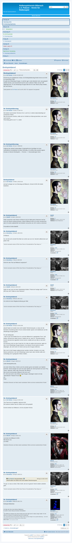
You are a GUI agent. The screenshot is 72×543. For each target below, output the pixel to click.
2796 (55, 513)
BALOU (52, 386)
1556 (55, 389)
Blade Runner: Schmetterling (9, 51)
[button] (68, 70)
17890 (55, 247)
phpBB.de (42, 536)
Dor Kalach (52, 510)
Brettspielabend (9, 29)
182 (55, 101)
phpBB (31, 535)
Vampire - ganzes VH (7, 46)
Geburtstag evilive (7, 22)
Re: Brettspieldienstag (11, 108)
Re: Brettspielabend (10, 215)
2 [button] (66, 70)
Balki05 (52, 215)
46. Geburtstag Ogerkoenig (9, 24)
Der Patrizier (53, 97)
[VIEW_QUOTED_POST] (24, 479)
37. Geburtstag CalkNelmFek (9, 53)
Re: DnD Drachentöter (8, 34)
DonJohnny (53, 244)
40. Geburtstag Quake (7, 36)
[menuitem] (14, 60)
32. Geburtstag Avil (7, 41)
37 (55, 218)
